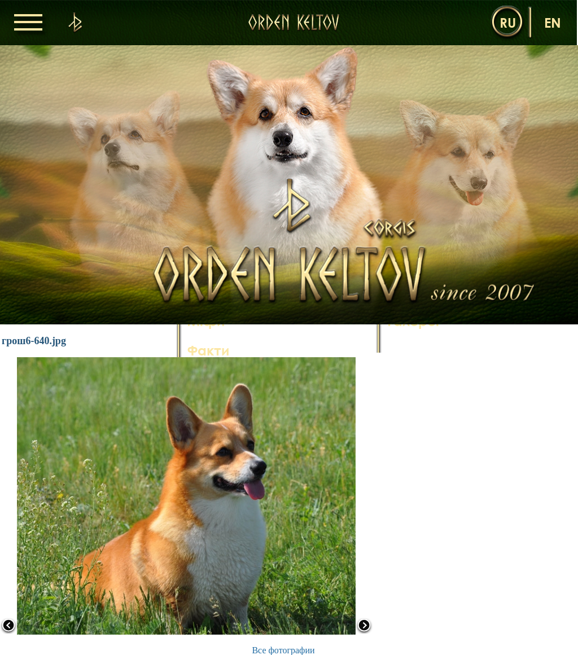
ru (508, 22)
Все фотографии (283, 650)
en (552, 22)
